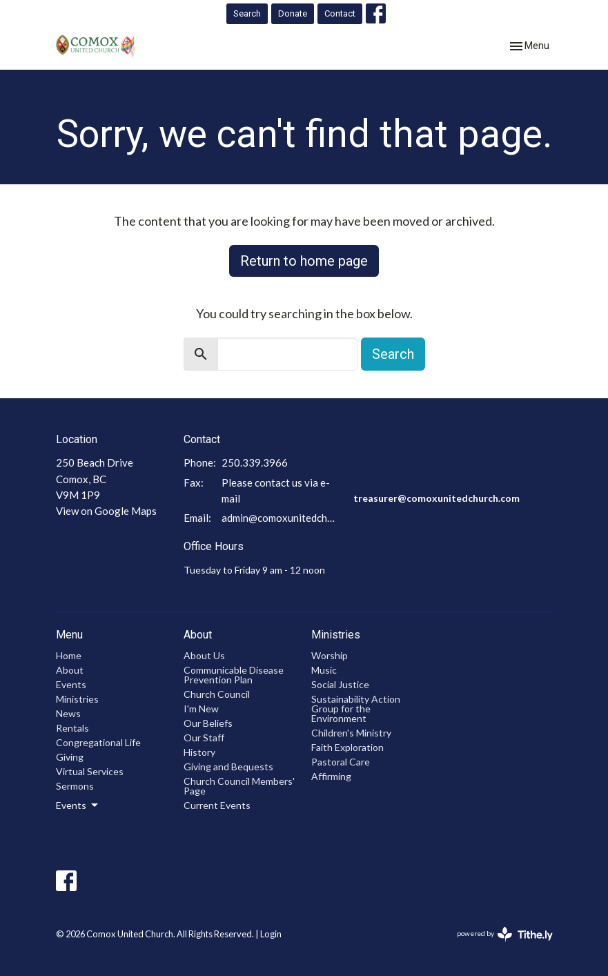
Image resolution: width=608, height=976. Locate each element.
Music (324, 670)
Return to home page (304, 261)
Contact (339, 13)
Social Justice (340, 684)
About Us (204, 655)
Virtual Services (90, 771)
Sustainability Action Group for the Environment (355, 708)
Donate (292, 13)
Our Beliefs (208, 723)
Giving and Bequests (228, 766)
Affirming (331, 776)
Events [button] (78, 805)
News (68, 713)
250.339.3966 (255, 462)
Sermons (75, 786)
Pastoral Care (340, 762)
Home (68, 655)
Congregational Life (98, 742)
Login (271, 933)
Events (71, 684)
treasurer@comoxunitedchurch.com (436, 498)
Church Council (217, 694)
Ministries (77, 699)
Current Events (217, 805)
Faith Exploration (347, 747)
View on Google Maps (106, 511)
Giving (70, 757)
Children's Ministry (351, 733)
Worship (329, 655)
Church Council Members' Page (239, 786)
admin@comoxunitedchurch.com (281, 517)
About (70, 670)
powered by (505, 934)
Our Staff (204, 737)
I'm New (201, 708)
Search (247, 13)
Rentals (72, 728)
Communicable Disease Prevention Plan (234, 674)
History (199, 752)
